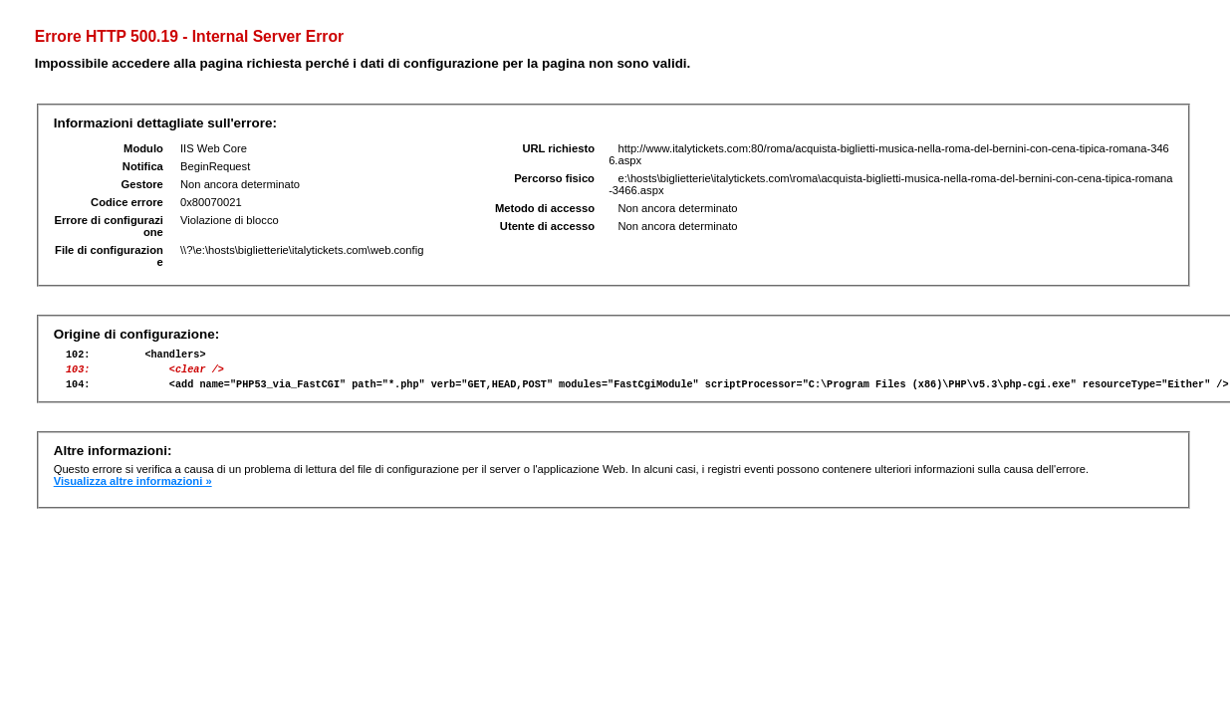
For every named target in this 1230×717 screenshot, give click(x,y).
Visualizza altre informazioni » (133, 490)
